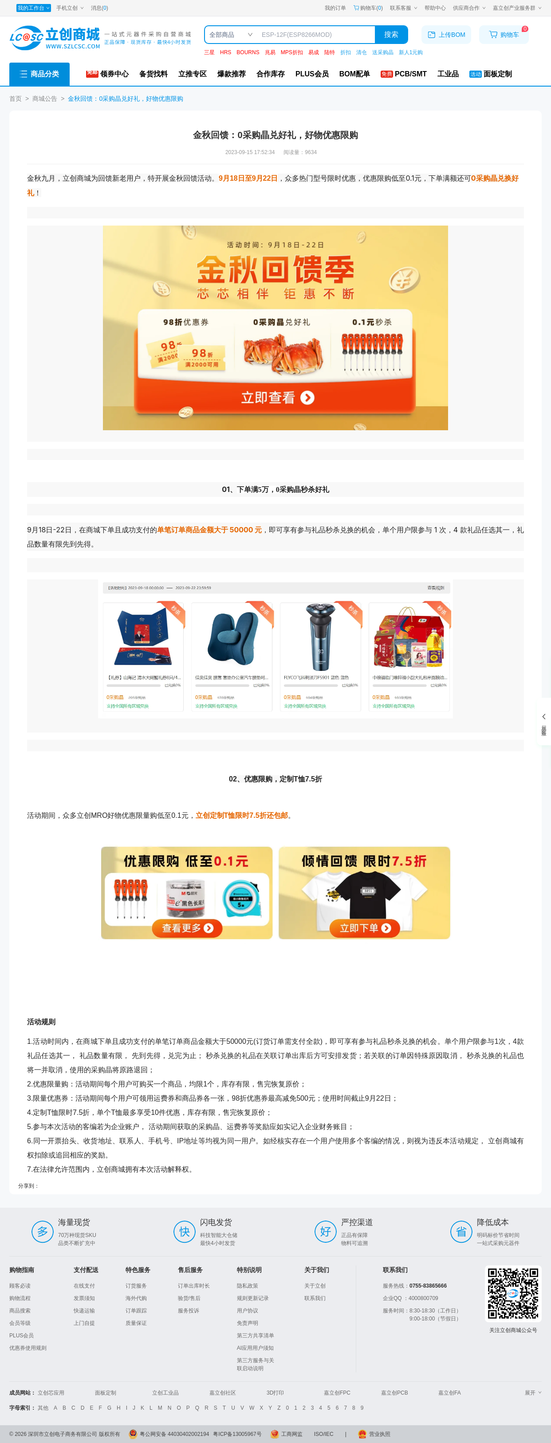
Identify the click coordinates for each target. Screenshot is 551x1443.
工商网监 (292, 1434)
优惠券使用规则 (28, 1348)
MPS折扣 (292, 52)
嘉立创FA (449, 1393)
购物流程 (20, 1298)
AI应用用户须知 (255, 1348)
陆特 (329, 52)
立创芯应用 (51, 1393)
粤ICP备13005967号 (237, 1434)
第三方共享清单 (255, 1335)
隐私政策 (247, 1286)
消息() (99, 8)
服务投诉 (188, 1311)
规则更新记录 (253, 1298)
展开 (533, 1393)
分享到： (28, 1186)
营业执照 (379, 1434)
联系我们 (315, 1298)
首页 (15, 98)
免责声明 (247, 1323)
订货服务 (136, 1286)
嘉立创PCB (394, 1393)
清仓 (361, 52)
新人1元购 (411, 52)
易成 (313, 52)
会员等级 (20, 1323)
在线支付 (84, 1286)
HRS (225, 52)
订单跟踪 (136, 1311)
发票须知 (84, 1298)
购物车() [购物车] (368, 8)
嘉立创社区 (222, 1393)
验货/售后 (189, 1298)
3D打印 (275, 1393)
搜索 (391, 34)
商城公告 (44, 98)
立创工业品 (165, 1393)
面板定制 (105, 1393)
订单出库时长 (194, 1286)
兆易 (270, 52)
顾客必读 (20, 1286)
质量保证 (136, 1323)
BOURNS (247, 52)
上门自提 (84, 1323)
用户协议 (247, 1311)
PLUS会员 (21, 1335)
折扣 (345, 52)
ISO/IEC (324, 1434)
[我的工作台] (33, 8)
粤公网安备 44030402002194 (174, 1434)
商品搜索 (20, 1311)
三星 (209, 52)
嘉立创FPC (337, 1393)
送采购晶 (383, 52)
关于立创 (315, 1286)
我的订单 (335, 8)
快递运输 (84, 1311)
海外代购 (136, 1298)
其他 (43, 1408)
